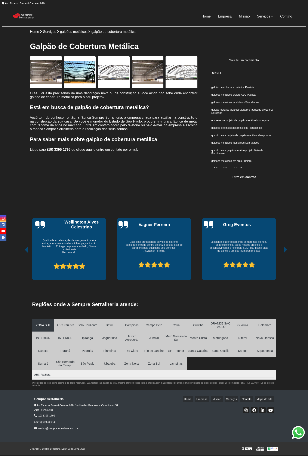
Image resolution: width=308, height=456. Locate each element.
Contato (286, 16)
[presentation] (20, 267)
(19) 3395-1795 (59, 150)
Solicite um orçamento (244, 61)
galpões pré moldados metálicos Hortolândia (236, 133)
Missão (244, 16)
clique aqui (84, 150)
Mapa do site (266, 400)
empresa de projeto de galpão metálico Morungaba (240, 124)
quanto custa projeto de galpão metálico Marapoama (241, 141)
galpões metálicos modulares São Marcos (235, 104)
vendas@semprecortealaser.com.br (56, 429)
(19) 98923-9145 (45, 422)
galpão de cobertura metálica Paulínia (233, 88)
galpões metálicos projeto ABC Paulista (233, 96)
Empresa (225, 16)
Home (206, 16)
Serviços (263, 16)
